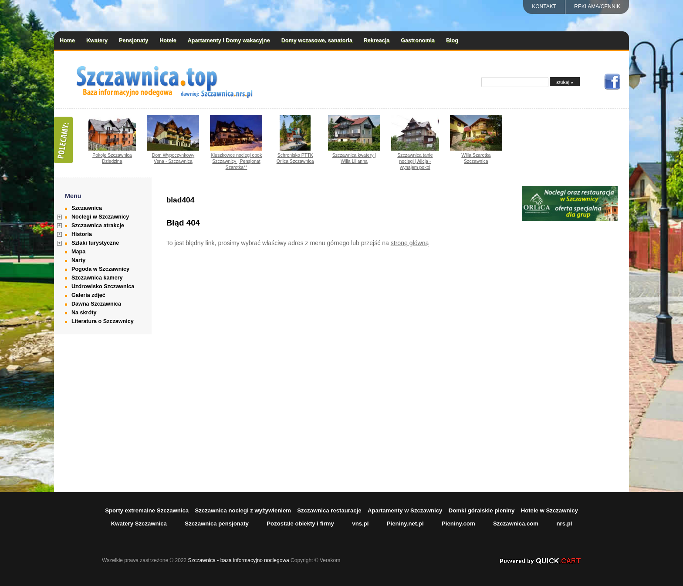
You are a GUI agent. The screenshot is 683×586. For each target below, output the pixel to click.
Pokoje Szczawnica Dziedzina (112, 158)
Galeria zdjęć (88, 295)
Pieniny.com (458, 523)
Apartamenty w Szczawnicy (405, 510)
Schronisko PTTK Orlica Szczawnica (295, 158)
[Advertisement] (570, 352)
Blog (452, 40)
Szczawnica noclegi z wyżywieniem (243, 510)
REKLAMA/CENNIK (597, 6)
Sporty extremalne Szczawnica (147, 510)
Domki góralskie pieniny (482, 510)
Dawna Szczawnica (96, 304)
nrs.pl (564, 523)
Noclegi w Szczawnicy (100, 217)
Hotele (167, 40)
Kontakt (544, 6)
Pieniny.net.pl (405, 523)
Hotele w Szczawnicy (549, 510)
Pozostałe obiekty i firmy (300, 523)
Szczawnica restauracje (329, 510)
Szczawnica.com (515, 523)
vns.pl (360, 523)
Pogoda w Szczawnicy (100, 269)
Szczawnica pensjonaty (217, 523)
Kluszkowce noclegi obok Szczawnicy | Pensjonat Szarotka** (236, 161)
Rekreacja (377, 40)
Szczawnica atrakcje (97, 225)
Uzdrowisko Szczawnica (102, 286)
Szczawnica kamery (97, 278)
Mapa (78, 252)
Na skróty (83, 313)
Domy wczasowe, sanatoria (316, 40)
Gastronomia (418, 40)
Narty (78, 260)
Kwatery (97, 40)
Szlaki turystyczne (95, 243)
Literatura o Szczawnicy (102, 321)
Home (67, 40)
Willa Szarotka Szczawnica (475, 158)
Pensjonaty (133, 40)
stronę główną (410, 242)
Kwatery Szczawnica (139, 523)
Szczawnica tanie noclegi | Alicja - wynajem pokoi (415, 161)
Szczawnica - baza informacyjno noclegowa (238, 560)
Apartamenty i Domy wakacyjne (229, 40)
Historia (81, 234)
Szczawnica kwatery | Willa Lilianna (354, 158)
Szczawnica (86, 208)
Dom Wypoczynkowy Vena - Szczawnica (173, 158)
